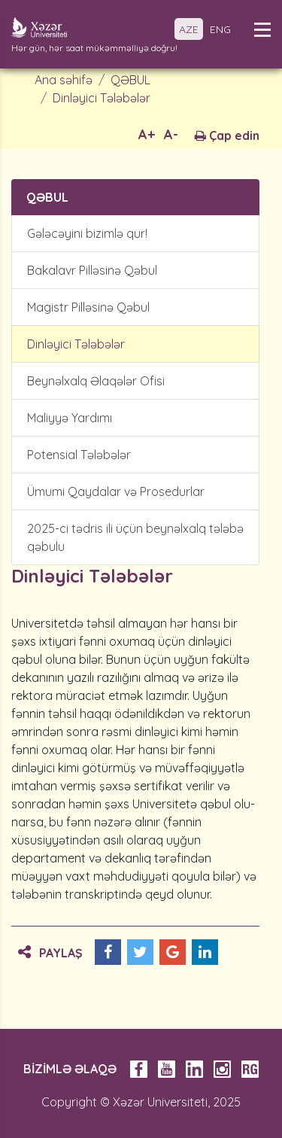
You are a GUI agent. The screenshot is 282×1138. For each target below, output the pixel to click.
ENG (220, 29)
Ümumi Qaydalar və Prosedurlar (116, 491)
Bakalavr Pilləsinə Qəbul (92, 270)
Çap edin (227, 135)
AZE (189, 29)
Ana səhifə (63, 79)
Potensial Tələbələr (79, 454)
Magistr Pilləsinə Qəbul (88, 307)
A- (171, 134)
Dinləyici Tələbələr (101, 97)
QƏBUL (130, 79)
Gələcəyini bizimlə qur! (87, 233)
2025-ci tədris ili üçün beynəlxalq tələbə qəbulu (135, 537)
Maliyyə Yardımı (69, 417)
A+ (146, 134)
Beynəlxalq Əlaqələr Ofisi (96, 380)
